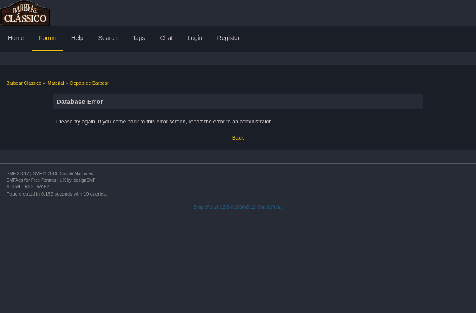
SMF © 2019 (45, 173)
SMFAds (15, 180)
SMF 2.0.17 (18, 173)
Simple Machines (76, 173)
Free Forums (43, 180)
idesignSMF (83, 180)
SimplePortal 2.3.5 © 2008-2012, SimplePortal (238, 207)
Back (238, 138)
